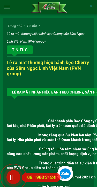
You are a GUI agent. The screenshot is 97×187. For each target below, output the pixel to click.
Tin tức (20, 50)
